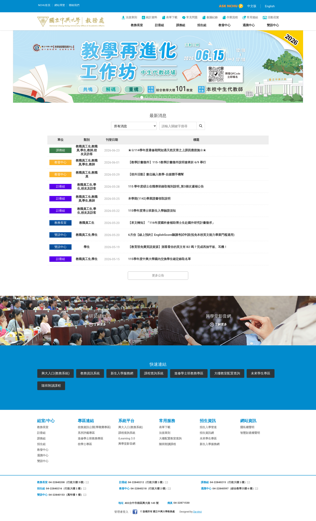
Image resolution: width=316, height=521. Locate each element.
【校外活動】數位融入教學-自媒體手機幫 (156, 174)
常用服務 (167, 420)
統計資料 (151, 17)
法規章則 (131, 17)
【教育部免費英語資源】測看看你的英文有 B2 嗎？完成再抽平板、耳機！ (177, 247)
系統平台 (126, 420)
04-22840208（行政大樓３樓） (67, 482)
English (270, 6)
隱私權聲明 (247, 427)
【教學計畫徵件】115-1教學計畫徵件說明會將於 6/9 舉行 (167, 162)
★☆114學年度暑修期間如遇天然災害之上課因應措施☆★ (167, 150)
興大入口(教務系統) (56, 373)
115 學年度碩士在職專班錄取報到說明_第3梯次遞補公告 (166, 186)
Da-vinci (197, 511)
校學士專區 (85, 444)
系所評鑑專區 (86, 432)
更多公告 (158, 275)
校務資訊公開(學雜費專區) (94, 427)
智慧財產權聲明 (250, 432)
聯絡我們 (74, 5)
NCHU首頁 (44, 5)
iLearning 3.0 (126, 438)
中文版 (251, 6)
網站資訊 (248, 420)
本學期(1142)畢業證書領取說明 (149, 198)
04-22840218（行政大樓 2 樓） (149, 488)
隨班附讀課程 (51, 385)
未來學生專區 (260, 373)
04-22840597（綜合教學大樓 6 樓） (233, 488)
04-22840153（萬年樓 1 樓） (66, 494)
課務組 (180, 25)
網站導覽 (59, 5)
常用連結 (252, 17)
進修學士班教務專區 (188, 373)
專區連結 (86, 420)
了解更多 (100, 324)
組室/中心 (46, 420)
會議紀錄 (212, 17)
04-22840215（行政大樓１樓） (228, 482)
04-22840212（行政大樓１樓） (146, 482)
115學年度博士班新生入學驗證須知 (152, 210)
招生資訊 (208, 420)
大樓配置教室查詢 (170, 438)
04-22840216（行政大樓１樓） (64, 488)
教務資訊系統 (90, 373)
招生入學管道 (208, 427)
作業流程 (232, 17)
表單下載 (171, 17)
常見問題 (192, 17)
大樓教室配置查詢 (227, 373)
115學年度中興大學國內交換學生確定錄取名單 (159, 259)
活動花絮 (273, 17)
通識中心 (249, 25)
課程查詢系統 (153, 373)
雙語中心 (273, 25)
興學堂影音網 (126, 443)
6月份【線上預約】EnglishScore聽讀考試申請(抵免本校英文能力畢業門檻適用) (181, 235)
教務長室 (137, 25)
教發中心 (224, 25)
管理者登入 (121, 511)
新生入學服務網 (122, 373)
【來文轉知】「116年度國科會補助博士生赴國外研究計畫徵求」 (171, 223)
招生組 (201, 25)
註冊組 (159, 25)
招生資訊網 (207, 432)
